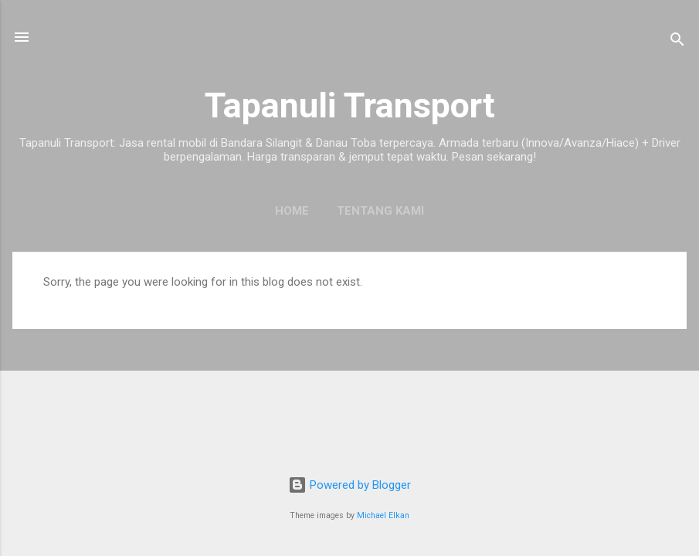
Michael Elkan (383, 515)
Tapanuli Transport (350, 105)
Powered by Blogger (349, 485)
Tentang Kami (380, 211)
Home (292, 211)
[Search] (677, 42)
